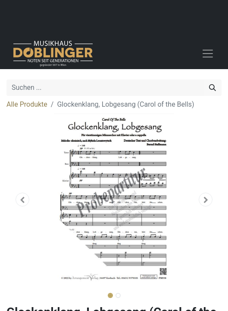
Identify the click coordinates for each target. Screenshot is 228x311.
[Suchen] (212, 87)
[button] (22, 199)
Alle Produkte (26, 104)
